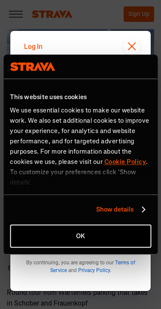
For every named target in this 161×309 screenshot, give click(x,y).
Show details (115, 209)
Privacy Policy (94, 270)
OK (80, 236)
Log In (33, 46)
